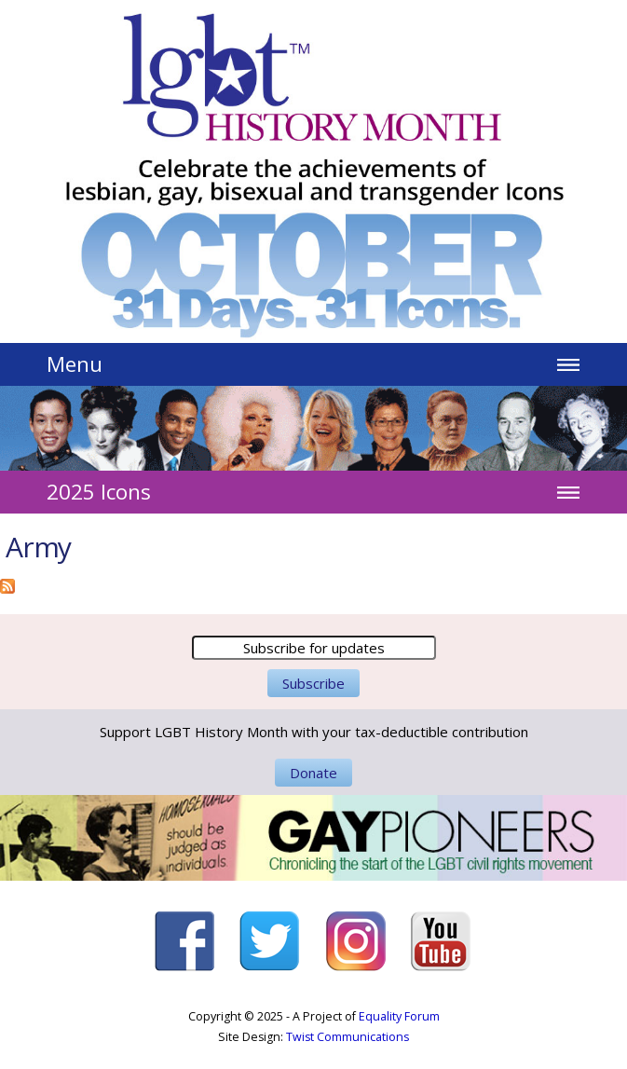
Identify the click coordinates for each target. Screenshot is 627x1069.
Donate (313, 772)
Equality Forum (399, 1016)
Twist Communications (347, 1037)
